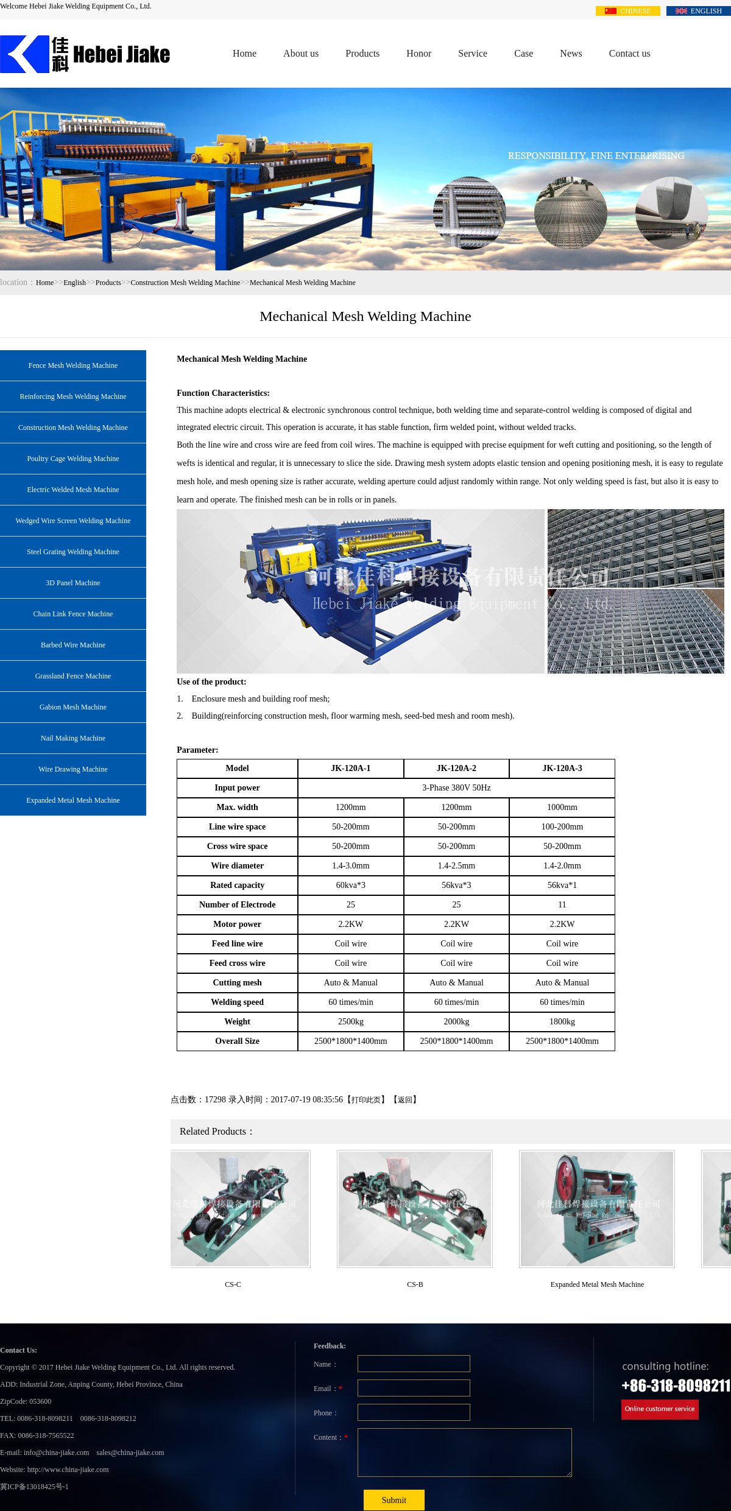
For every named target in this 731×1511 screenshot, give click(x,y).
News (571, 53)
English (74, 282)
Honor (418, 53)
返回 (405, 1100)
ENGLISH (699, 10)
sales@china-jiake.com (130, 1452)
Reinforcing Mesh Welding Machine (72, 396)
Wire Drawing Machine (72, 769)
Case (523, 53)
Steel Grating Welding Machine (73, 552)
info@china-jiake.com (56, 1452)
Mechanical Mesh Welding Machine (303, 282)
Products (362, 53)
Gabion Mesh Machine (73, 707)
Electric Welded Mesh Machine (73, 489)
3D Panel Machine (73, 583)
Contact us (630, 53)
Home (244, 53)
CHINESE (628, 10)
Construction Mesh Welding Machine (186, 282)
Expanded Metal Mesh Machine (73, 800)
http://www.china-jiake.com (68, 1469)
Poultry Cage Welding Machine (73, 458)
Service (472, 53)
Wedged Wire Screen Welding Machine (72, 520)
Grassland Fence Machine (73, 676)
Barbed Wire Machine (73, 645)
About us (301, 53)
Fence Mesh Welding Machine (73, 365)
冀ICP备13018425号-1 (34, 1486)
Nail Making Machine (73, 738)
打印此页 (366, 1100)
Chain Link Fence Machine (73, 614)
